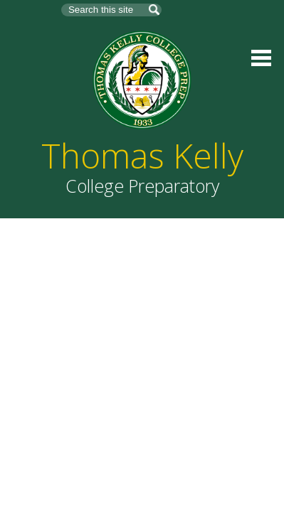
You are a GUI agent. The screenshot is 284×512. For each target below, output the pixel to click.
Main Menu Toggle (261, 58)
